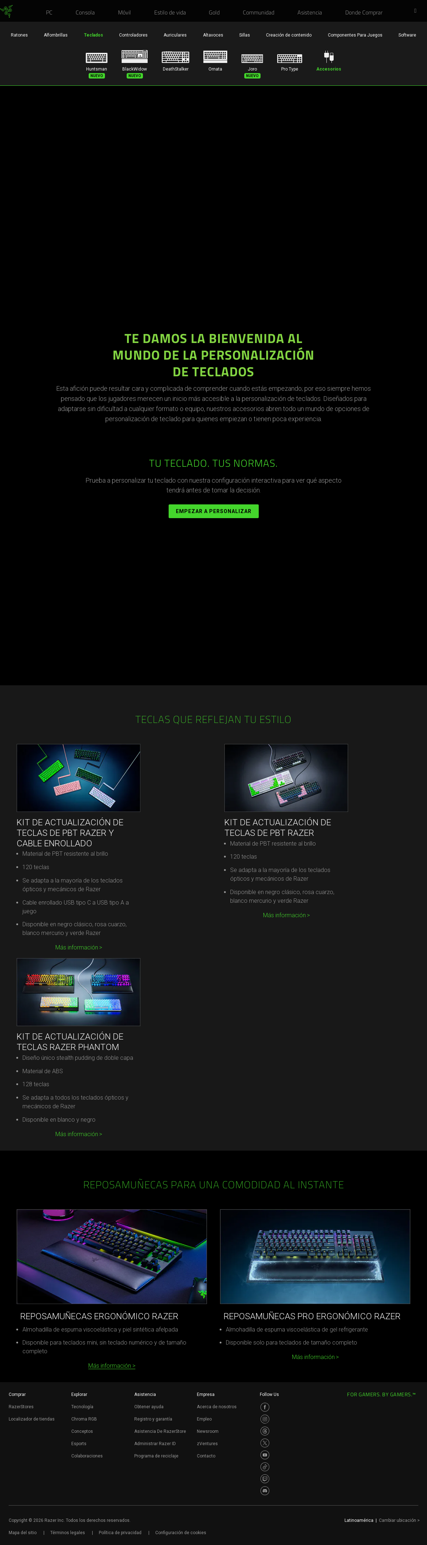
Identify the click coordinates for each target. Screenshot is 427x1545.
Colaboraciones (87, 1456)
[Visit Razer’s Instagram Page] (265, 1419)
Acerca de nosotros (217, 1406)
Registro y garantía (153, 1419)
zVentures (207, 1443)
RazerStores (21, 1406)
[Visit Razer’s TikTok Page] (265, 1467)
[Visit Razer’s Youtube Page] (265, 1455)
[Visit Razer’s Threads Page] (265, 1431)
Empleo (204, 1419)
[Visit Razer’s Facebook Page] (265, 1407)
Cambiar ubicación (399, 1520)
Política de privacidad (120, 1532)
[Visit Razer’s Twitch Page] (265, 1479)
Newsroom (208, 1431)
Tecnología (82, 1406)
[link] (6, 11)
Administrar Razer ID (155, 1443)
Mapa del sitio (23, 1532)
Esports (78, 1443)
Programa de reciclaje (156, 1456)
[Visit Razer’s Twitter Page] (265, 1443)
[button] (417, 11)
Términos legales (67, 1532)
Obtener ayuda (149, 1406)
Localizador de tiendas (32, 1419)
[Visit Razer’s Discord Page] (265, 1491)
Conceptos (82, 1431)
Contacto (206, 1456)
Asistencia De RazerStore (160, 1431)
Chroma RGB (84, 1419)
